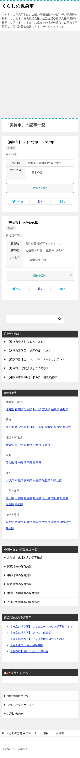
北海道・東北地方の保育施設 (24, 557)
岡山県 (10, 498)
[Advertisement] (40, 72)
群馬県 (67, 427)
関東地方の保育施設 (19, 566)
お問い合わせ (15, 713)
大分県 (46, 522)
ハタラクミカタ (18, 672)
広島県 (19, 498)
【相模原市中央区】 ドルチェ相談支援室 (32, 377)
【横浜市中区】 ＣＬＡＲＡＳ (25, 341)
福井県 (28, 444)
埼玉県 (19, 427)
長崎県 (28, 522)
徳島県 (64, 498)
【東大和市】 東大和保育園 (26, 645)
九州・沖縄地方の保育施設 (23, 601)
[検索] (35, 319)
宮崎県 (55, 522)
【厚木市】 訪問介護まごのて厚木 (28, 368)
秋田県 (37, 409)
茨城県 (49, 427)
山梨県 (37, 444)
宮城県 (46, 409)
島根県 (37, 498)
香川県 (55, 498)
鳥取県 (28, 498)
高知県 (19, 504)
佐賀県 (19, 522)
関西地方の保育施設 (19, 584)
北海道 (10, 409)
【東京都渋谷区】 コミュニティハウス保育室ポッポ (41, 626)
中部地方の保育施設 (19, 575)
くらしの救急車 (18, 5)
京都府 (19, 480)
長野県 (46, 444)
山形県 (64, 409)
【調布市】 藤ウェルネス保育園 (29, 651)
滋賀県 (46, 480)
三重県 (37, 462)
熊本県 (37, 522)
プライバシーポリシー (20, 704)
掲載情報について (18, 695)
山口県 (46, 498)
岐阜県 (19, 462)
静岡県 (28, 462)
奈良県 (37, 480)
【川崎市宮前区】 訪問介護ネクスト (29, 350)
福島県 (55, 409)
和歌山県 (56, 480)
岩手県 (28, 409)
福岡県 (10, 522)
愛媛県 (10, 504)
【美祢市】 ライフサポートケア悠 (30, 142)
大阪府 (10, 480)
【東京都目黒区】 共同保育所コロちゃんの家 (37, 638)
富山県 (19, 444)
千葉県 (40, 427)
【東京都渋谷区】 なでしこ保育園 (30, 632)
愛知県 (10, 462)
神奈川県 (29, 427)
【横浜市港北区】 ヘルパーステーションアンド (36, 359)
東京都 (10, 427)
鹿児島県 (65, 522)
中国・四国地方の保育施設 (23, 593)
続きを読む (52, 188)
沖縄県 (10, 528)
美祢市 (11, 147)
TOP (18, 733)
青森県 (19, 409)
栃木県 (58, 427)
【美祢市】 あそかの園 (22, 222)
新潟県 (10, 444)
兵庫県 (28, 480)
